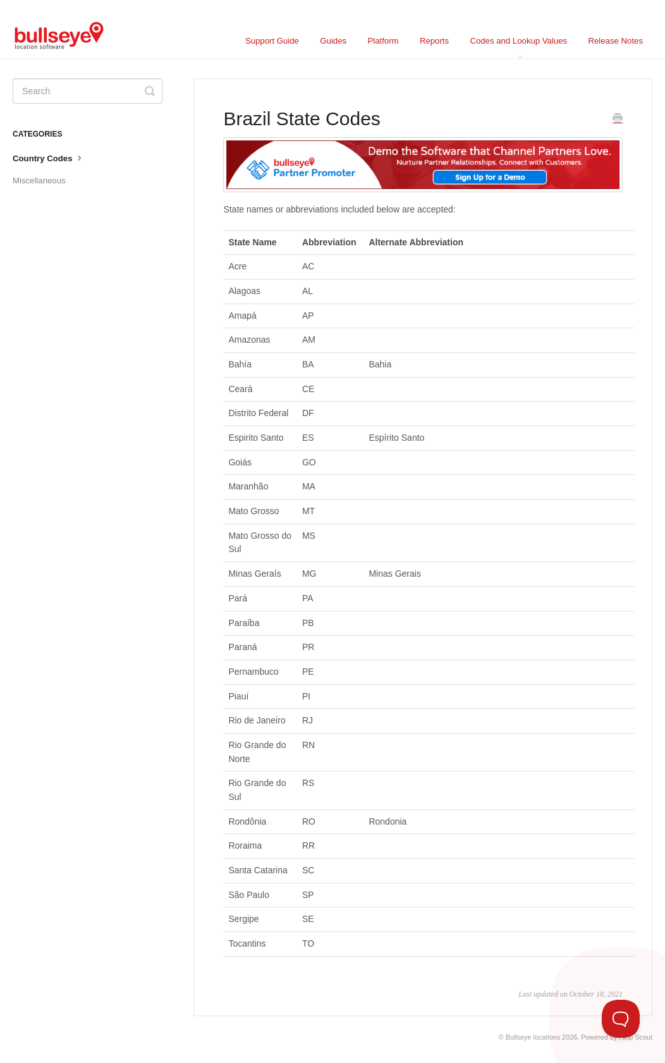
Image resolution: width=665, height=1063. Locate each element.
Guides (333, 41)
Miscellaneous (39, 180)
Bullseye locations (533, 1037)
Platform (382, 41)
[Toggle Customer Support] (621, 1019)
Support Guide (272, 41)
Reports (434, 41)
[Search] (87, 91)
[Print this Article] (618, 119)
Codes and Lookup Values (518, 47)
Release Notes (616, 41)
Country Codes (49, 157)
